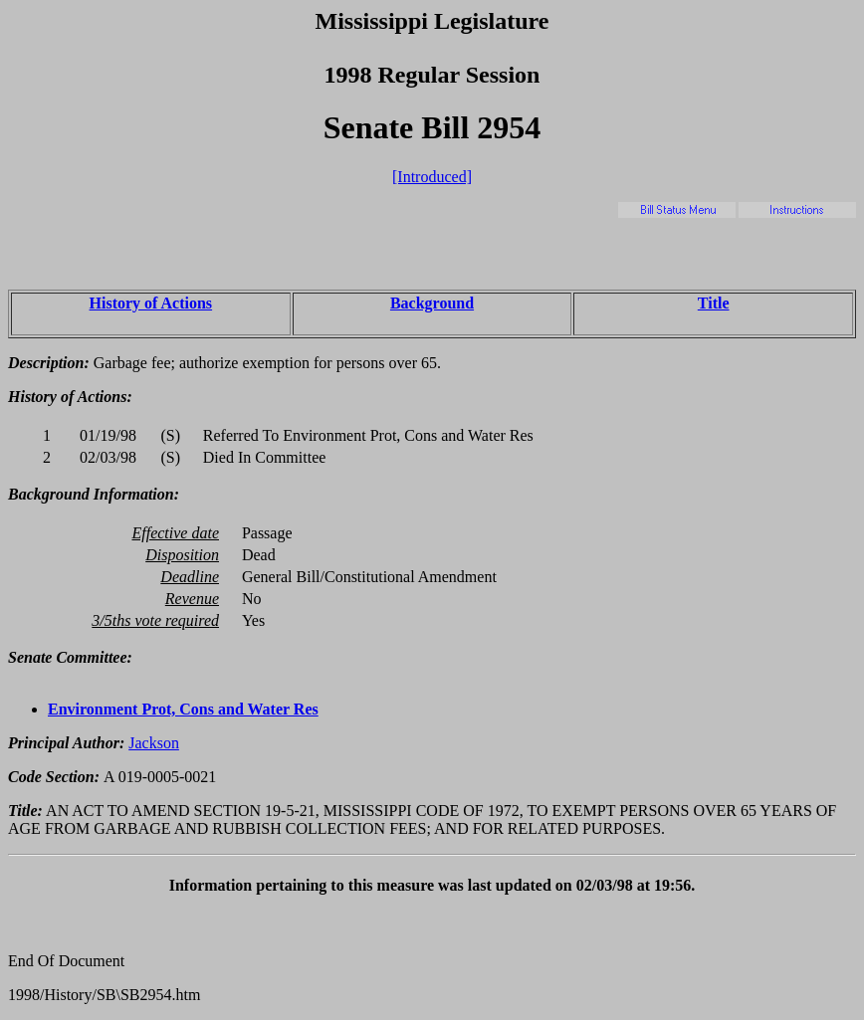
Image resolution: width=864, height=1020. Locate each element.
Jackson (153, 742)
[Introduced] (432, 176)
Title (714, 303)
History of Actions (151, 303)
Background (432, 303)
